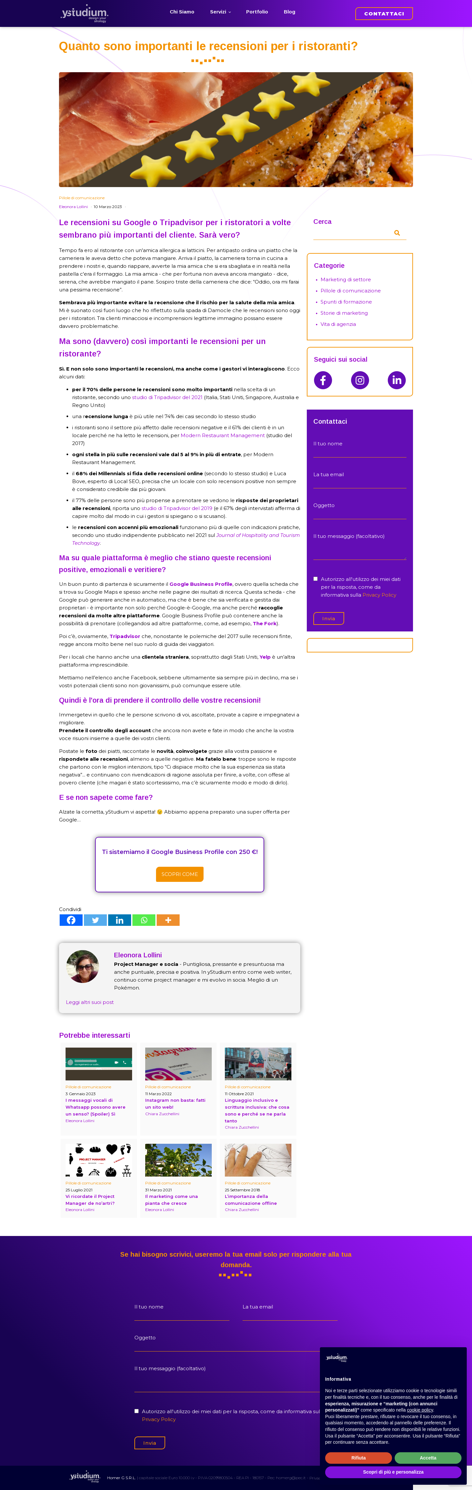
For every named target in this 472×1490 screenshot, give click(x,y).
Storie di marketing (344, 313)
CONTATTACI (384, 14)
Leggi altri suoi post (90, 1002)
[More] (168, 920)
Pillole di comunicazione (82, 197)
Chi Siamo (182, 11)
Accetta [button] (428, 1457)
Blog (289, 11)
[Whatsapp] (143, 920)
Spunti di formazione (346, 302)
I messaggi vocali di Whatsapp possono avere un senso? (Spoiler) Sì (96, 1107)
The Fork (265, 623)
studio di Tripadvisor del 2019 (177, 508)
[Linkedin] (119, 920)
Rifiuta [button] (358, 1457)
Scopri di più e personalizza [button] (393, 1472)
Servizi (218, 11)
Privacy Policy (379, 595)
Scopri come (180, 874)
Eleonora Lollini (73, 206)
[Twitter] (95, 920)
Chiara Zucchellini (162, 1113)
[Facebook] (71, 920)
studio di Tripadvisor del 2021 (167, 397)
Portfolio (257, 11)
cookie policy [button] (420, 1410)
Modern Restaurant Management (223, 435)
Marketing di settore (346, 279)
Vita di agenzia (338, 324)
